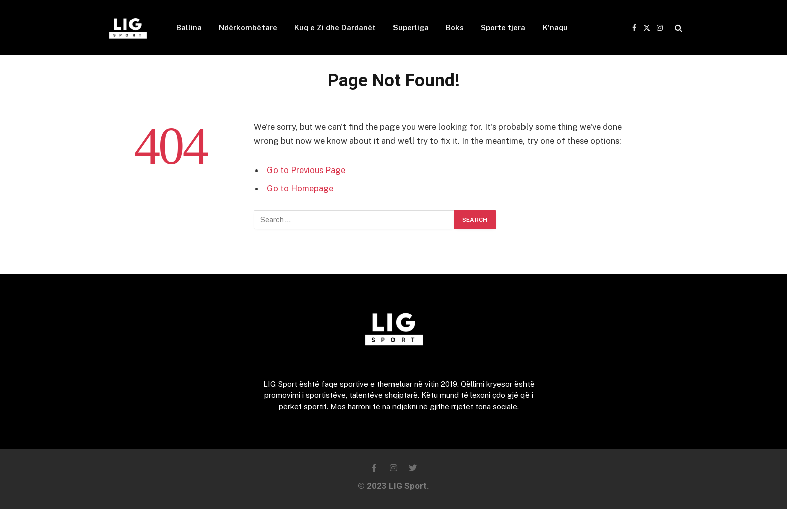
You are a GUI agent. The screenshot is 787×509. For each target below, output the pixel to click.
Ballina (189, 27)
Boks (455, 27)
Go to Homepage (300, 188)
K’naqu (555, 27)
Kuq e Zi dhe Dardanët (335, 27)
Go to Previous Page (306, 170)
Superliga (411, 27)
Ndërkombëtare (248, 27)
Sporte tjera (503, 27)
